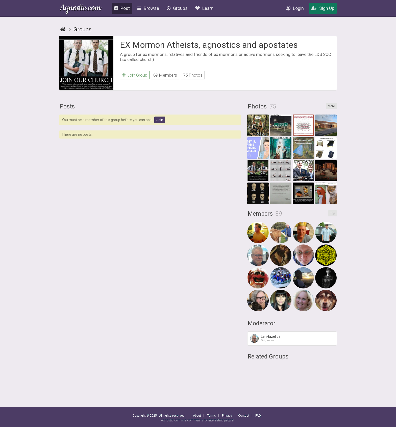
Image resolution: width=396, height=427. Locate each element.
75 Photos (193, 75)
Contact (243, 415)
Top (332, 213)
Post (122, 8)
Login (295, 8)
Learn (204, 8)
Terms (211, 415)
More (331, 106)
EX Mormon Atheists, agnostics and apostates (209, 45)
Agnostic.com (80, 8)
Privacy (227, 415)
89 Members (165, 75)
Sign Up (322, 8)
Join (159, 120)
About (197, 415)
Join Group (134, 75)
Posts (67, 106)
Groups (177, 8)
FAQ (258, 415)
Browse (148, 8)
